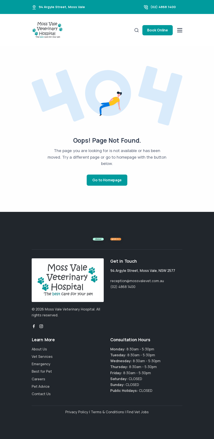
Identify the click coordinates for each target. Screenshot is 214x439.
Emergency (41, 364)
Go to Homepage (106, 180)
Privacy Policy (76, 412)
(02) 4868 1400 (163, 7)
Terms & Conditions (107, 412)
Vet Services (42, 356)
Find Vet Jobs (138, 412)
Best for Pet (42, 371)
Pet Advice (41, 386)
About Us (39, 349)
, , (142, 270)
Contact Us (41, 393)
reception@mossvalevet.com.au (137, 280)
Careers (38, 379)
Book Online (157, 30)
